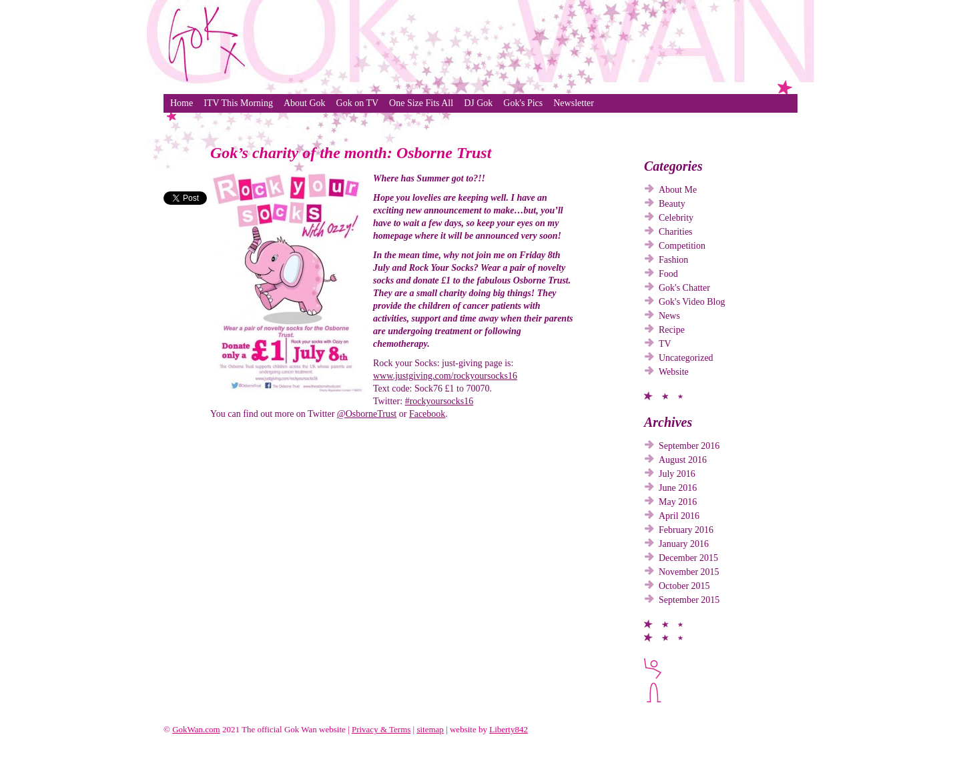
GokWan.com (196, 729)
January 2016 (684, 544)
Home (181, 103)
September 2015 (689, 600)
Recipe (672, 330)
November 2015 (689, 572)
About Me (678, 190)
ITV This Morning (238, 103)
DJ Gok (478, 103)
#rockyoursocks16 (439, 401)
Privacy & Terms (381, 729)
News (669, 316)
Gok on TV (357, 103)
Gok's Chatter (684, 288)
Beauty (672, 204)
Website (674, 372)
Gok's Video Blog (692, 302)
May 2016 (678, 502)
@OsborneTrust (366, 414)
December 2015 (688, 558)
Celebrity (676, 218)
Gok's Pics (523, 103)
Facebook (427, 414)
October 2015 (684, 586)
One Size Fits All (421, 103)
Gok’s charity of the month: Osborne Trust (350, 152)
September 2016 (689, 446)
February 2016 (686, 530)
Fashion (673, 260)
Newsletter (573, 103)
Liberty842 (508, 729)
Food (668, 274)
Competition (682, 246)
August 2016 (683, 460)
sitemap (429, 729)
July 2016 (677, 474)
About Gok (305, 103)
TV (665, 344)
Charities (676, 232)
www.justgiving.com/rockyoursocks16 (445, 376)
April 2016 (679, 516)
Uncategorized (686, 358)
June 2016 (678, 488)
